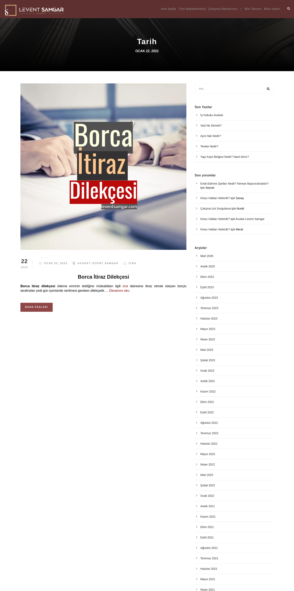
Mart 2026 (206, 256)
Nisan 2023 (207, 339)
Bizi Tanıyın (253, 8)
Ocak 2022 (207, 495)
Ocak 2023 (207, 370)
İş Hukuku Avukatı (211, 115)
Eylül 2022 (207, 412)
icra (125, 286)
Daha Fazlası (36, 307)
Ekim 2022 (207, 402)
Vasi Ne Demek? (211, 125)
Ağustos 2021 (209, 548)
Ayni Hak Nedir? (210, 136)
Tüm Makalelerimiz (192, 8)
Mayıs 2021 (207, 579)
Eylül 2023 (207, 287)
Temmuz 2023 (209, 308)
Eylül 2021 (207, 537)
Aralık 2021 (207, 506)
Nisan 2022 (207, 464)
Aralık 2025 (207, 266)
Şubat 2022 (207, 485)
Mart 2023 (206, 349)
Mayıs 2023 (207, 329)
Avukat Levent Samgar (98, 263)
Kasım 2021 (208, 516)
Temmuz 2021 (209, 558)
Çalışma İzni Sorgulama (215, 208)
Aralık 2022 (207, 381)
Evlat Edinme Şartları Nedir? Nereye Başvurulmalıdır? (234, 183)
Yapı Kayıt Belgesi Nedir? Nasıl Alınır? (224, 156)
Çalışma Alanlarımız (222, 8)
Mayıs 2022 (207, 454)
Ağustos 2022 (209, 422)
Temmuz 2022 (209, 433)
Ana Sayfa (168, 8)
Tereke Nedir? (209, 146)
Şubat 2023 (207, 360)
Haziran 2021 (208, 568)
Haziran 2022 (208, 443)
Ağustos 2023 (209, 297)
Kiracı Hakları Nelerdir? (215, 198)
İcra (132, 263)
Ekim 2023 (207, 276)
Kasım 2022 (208, 391)
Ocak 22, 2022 (55, 263)
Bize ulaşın (272, 8)
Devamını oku (119, 290)
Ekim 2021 (207, 527)
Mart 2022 (206, 475)
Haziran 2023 (208, 318)
